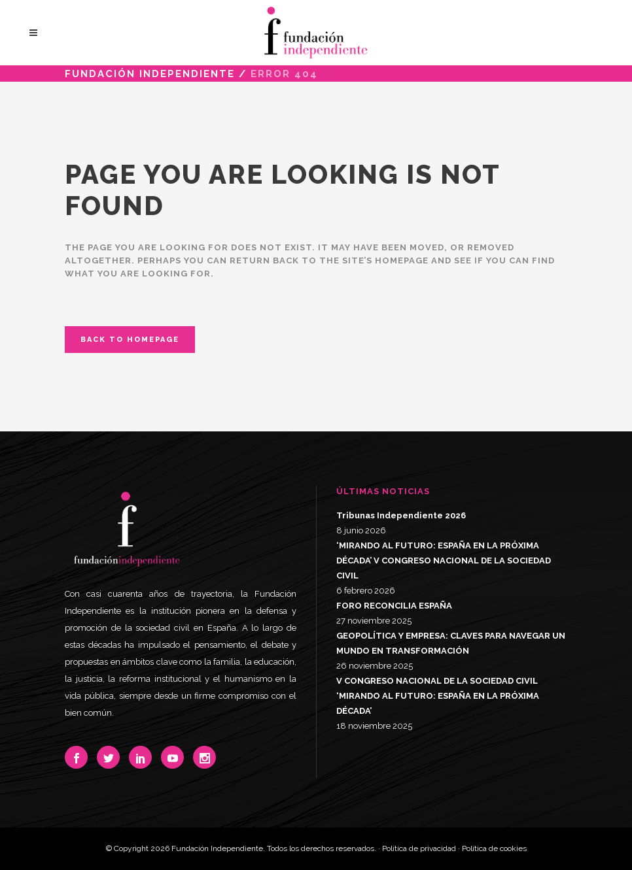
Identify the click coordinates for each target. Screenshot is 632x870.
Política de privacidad (419, 848)
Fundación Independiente (150, 74)
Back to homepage (129, 339)
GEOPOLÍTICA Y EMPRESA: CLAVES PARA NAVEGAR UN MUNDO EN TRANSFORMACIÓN (450, 643)
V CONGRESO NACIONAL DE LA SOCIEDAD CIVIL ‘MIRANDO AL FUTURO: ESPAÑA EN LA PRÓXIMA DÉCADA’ (437, 696)
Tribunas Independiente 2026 (401, 515)
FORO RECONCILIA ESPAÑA (394, 606)
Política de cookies (494, 848)
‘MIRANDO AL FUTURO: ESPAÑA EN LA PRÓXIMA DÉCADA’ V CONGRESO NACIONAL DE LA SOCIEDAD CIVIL (443, 560)
